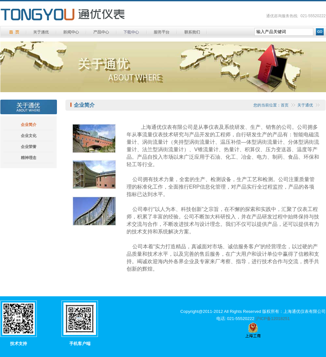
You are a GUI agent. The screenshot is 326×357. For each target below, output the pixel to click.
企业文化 (28, 135)
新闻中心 (71, 32)
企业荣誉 (28, 146)
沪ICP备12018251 (272, 318)
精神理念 (28, 157)
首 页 (14, 32)
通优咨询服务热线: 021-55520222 (296, 16)
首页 (285, 105)
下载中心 (132, 32)
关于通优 (41, 32)
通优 (62, 15)
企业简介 (28, 124)
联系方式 (192, 32)
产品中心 (101, 32)
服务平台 (162, 32)
